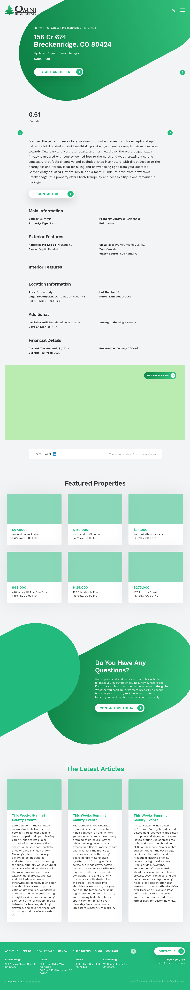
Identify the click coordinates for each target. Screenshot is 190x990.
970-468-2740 (176, 959)
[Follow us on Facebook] (182, 72)
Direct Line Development (170, 981)
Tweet (47, 454)
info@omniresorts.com (172, 963)
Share (37, 454)
